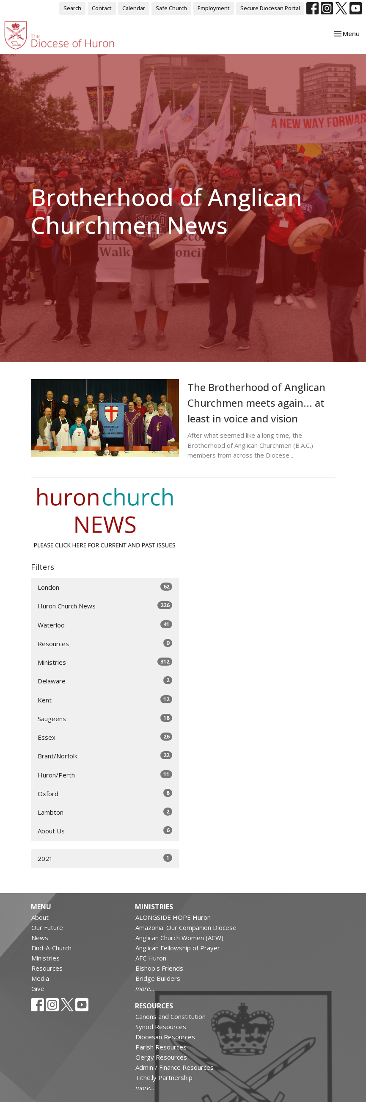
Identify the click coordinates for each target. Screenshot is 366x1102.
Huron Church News (105, 605)
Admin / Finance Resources (174, 1067)
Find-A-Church (51, 948)
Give (37, 988)
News (39, 937)
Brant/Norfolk (105, 755)
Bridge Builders (157, 978)
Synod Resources (160, 1026)
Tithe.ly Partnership (164, 1077)
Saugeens (105, 718)
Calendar (133, 8)
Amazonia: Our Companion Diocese (186, 927)
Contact (102, 8)
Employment (214, 8)
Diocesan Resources (165, 1037)
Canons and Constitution (170, 1016)
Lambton (105, 812)
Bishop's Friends (159, 968)
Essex (105, 737)
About (40, 917)
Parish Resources (161, 1047)
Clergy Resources (161, 1057)
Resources (105, 643)
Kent (105, 699)
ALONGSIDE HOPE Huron (173, 917)
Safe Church (171, 8)
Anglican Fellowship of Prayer (177, 948)
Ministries (105, 662)
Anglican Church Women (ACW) (179, 937)
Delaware (105, 680)
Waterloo (105, 624)
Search (72, 8)
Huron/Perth (105, 774)
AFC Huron (150, 958)
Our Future (47, 927)
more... (145, 988)
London (105, 587)
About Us (105, 830)
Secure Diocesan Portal (270, 8)
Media (40, 978)
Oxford (105, 793)
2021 (105, 858)
